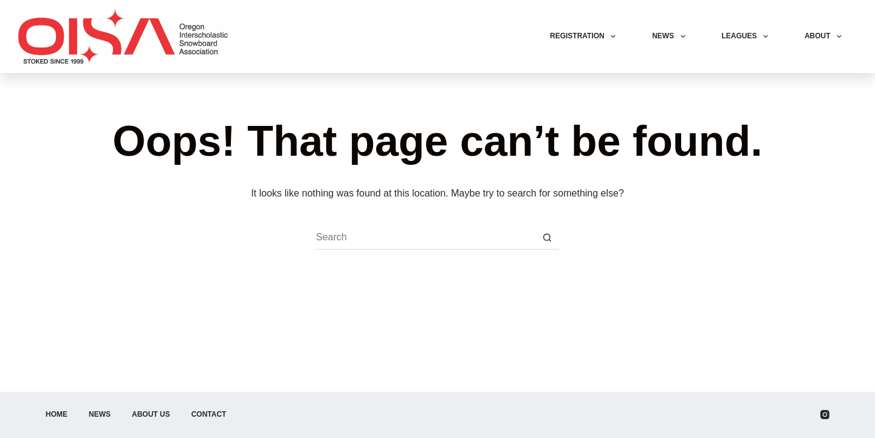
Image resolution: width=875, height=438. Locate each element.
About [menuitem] (825, 36)
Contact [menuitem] (209, 414)
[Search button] (547, 238)
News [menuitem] (671, 36)
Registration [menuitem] (585, 36)
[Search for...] (425, 238)
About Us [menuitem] (151, 414)
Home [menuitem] (56, 414)
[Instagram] (824, 414)
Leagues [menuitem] (747, 36)
